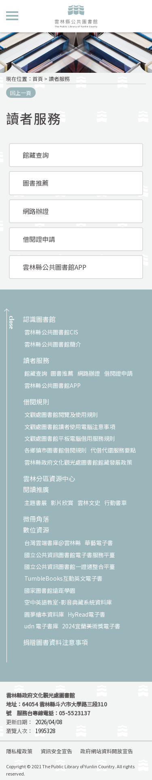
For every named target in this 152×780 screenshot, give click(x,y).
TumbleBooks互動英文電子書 (63, 578)
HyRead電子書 (86, 614)
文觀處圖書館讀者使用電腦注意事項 (69, 427)
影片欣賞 (62, 503)
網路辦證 (36, 211)
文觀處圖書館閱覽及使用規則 (61, 414)
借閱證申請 (39, 239)
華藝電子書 (99, 543)
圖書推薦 (36, 183)
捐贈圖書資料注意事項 (55, 642)
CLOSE (11, 322)
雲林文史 (88, 503)
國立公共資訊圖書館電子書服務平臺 (69, 555)
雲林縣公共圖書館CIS (51, 332)
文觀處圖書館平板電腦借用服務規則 (69, 438)
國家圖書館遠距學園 (49, 590)
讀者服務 (59, 78)
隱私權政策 (19, 751)
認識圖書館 (39, 319)
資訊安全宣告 (56, 751)
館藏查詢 (36, 155)
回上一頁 (20, 93)
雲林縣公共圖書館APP (54, 267)
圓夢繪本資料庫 (44, 614)
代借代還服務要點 (113, 450)
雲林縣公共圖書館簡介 (52, 344)
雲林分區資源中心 (49, 479)
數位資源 (36, 530)
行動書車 (115, 503)
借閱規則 (36, 402)
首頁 (37, 78)
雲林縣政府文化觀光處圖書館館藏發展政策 (78, 462)
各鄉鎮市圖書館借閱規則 (55, 450)
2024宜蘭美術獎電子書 (91, 626)
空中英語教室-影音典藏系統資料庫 (68, 602)
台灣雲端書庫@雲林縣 (52, 543)
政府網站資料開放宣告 (106, 751)
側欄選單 (12, 15)
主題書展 (35, 503)
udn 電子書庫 (41, 626)
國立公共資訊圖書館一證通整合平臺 (69, 566)
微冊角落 (36, 519)
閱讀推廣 (36, 490)
